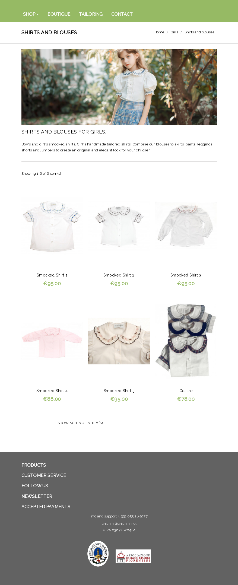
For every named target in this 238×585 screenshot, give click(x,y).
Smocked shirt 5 (119, 391)
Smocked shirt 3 (186, 275)
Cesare (186, 391)
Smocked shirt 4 (52, 391)
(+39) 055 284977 (133, 516)
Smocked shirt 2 (119, 275)
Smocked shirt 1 (52, 275)
